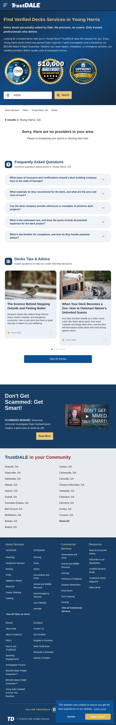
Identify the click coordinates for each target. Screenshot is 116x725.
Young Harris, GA (40, 110)
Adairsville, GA (13, 472)
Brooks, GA (11, 521)
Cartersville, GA (67, 472)
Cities (26, 110)
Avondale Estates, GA (16, 503)
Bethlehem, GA (13, 515)
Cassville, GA (66, 478)
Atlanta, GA (11, 485)
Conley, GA (65, 509)
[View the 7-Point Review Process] (18, 71)
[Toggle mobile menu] (5, 5)
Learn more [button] (100, 709)
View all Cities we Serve (18, 614)
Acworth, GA (11, 466)
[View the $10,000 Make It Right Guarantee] (50, 71)
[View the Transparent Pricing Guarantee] (83, 71)
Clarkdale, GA (66, 491)
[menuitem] (16, 557)
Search (63, 95)
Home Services (12, 110)
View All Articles (58, 359)
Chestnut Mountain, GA (71, 485)
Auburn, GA (11, 491)
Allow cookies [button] (98, 716)
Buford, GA (11, 527)
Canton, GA (65, 466)
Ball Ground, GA (14, 509)
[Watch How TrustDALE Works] (87, 416)
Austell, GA (11, 497)
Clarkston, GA (66, 497)
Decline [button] (71, 716)
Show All (64, 521)
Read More (45, 436)
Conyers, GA (66, 515)
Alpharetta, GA (13, 478)
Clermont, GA (66, 503)
